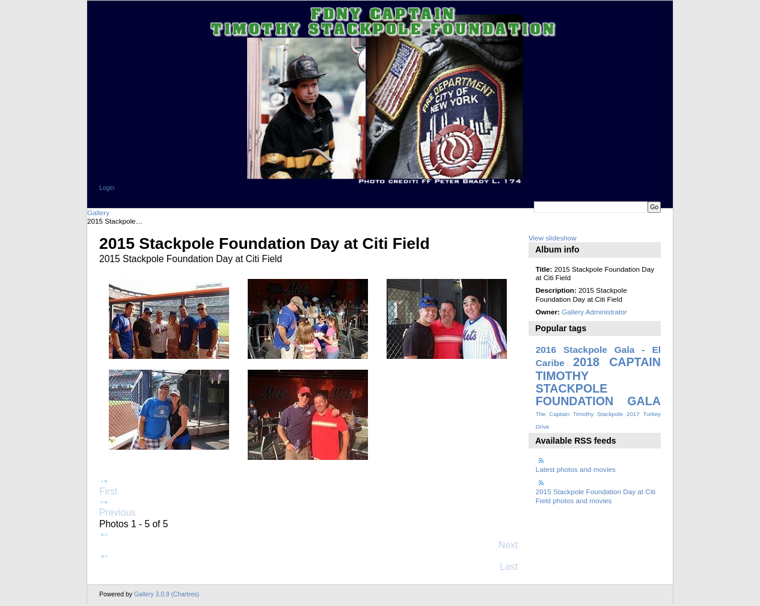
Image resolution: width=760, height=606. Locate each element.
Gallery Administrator (594, 312)
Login (106, 188)
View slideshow (553, 238)
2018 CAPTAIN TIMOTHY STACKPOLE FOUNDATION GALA (598, 381)
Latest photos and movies (576, 464)
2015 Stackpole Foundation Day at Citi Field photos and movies (595, 491)
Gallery (98, 212)
